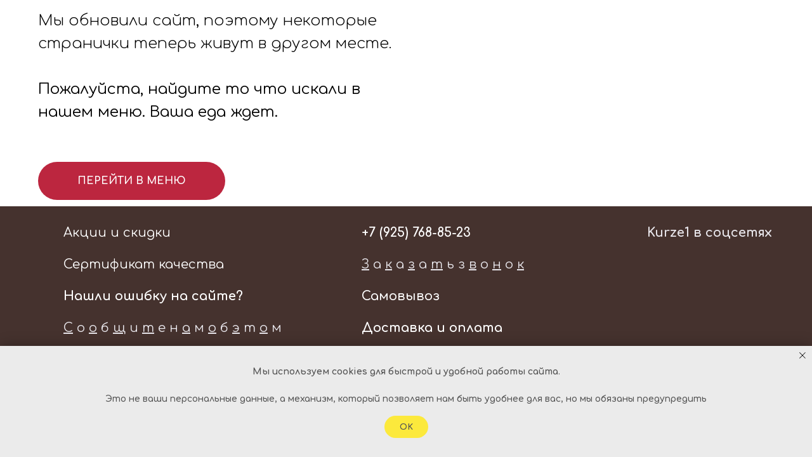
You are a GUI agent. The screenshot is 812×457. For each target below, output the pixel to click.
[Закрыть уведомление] (802, 355)
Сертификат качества (143, 264)
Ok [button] (406, 427)
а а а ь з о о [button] (443, 264)
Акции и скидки (117, 232)
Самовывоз (401, 296)
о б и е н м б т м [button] (172, 328)
